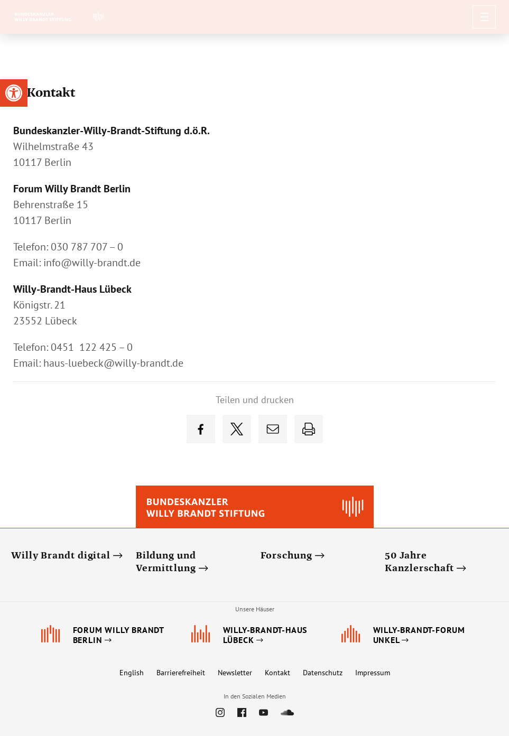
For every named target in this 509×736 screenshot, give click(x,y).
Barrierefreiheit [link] (180, 672)
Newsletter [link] (235, 672)
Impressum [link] (372, 672)
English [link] (131, 672)
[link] (13, 93)
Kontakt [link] (277, 672)
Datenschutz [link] (323, 672)
